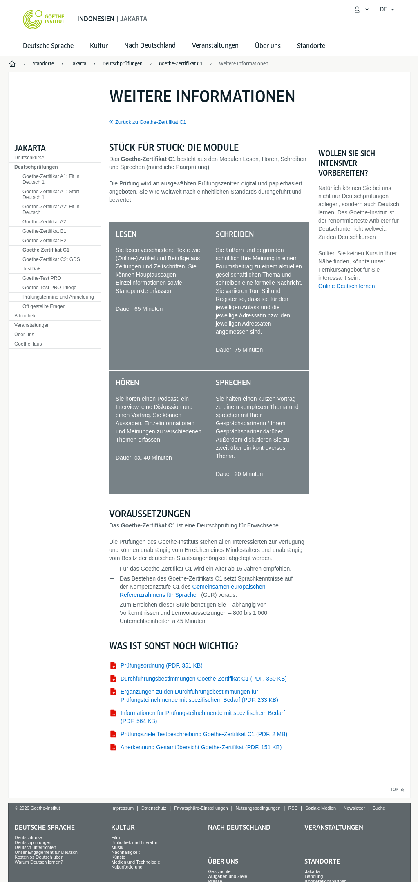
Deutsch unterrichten (35, 847)
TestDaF (31, 269)
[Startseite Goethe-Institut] (43, 19)
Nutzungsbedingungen (257, 808)
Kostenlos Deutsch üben (39, 857)
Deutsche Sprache (48, 46)
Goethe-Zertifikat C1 (45, 250)
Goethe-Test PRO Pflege (49, 287)
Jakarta (30, 148)
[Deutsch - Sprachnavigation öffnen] (388, 9)
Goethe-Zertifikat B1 (44, 231)
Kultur (99, 46)
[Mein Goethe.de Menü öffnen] (361, 9)
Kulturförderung (127, 866)
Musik (117, 847)
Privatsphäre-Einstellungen (201, 808)
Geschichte (219, 871)
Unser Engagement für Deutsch (46, 852)
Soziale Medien (320, 808)
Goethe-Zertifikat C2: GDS (51, 259)
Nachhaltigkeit (126, 852)
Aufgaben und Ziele (227, 876)
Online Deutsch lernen (346, 286)
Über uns (268, 46)
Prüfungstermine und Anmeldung (58, 297)
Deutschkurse (29, 158)
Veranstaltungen (32, 325)
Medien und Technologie (136, 862)
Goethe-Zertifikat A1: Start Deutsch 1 (50, 194)
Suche (379, 808)
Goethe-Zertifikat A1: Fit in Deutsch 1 (50, 179)
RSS (292, 808)
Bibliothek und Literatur (135, 842)
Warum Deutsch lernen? (39, 862)
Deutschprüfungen (36, 167)
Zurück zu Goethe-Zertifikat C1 (150, 122)
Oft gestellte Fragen (43, 306)
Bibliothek (25, 316)
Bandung (314, 876)
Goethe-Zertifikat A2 (44, 222)
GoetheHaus (28, 344)
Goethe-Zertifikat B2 (44, 240)
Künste (118, 857)
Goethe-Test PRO (41, 278)
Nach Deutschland (239, 827)
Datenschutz (153, 808)
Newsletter (354, 808)
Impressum (123, 808)
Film (116, 837)
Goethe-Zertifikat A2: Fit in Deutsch (50, 209)
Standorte (311, 46)
